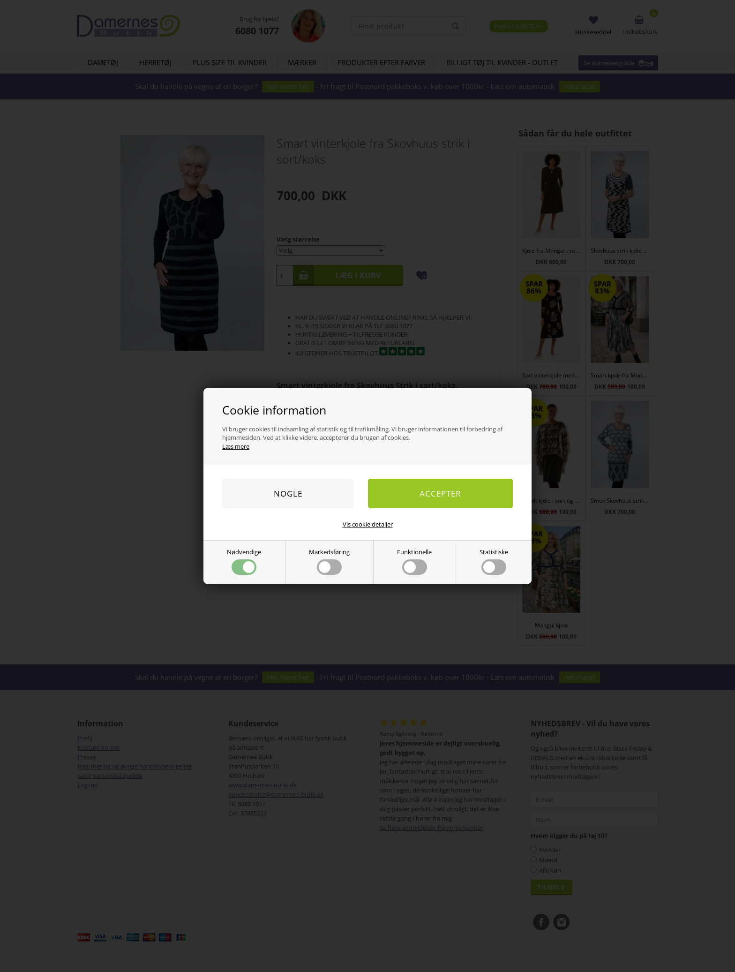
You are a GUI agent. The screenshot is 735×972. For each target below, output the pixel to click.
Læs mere (235, 446)
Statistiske (494, 561)
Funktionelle (414, 561)
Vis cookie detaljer (368, 524)
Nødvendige (244, 561)
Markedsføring (329, 561)
